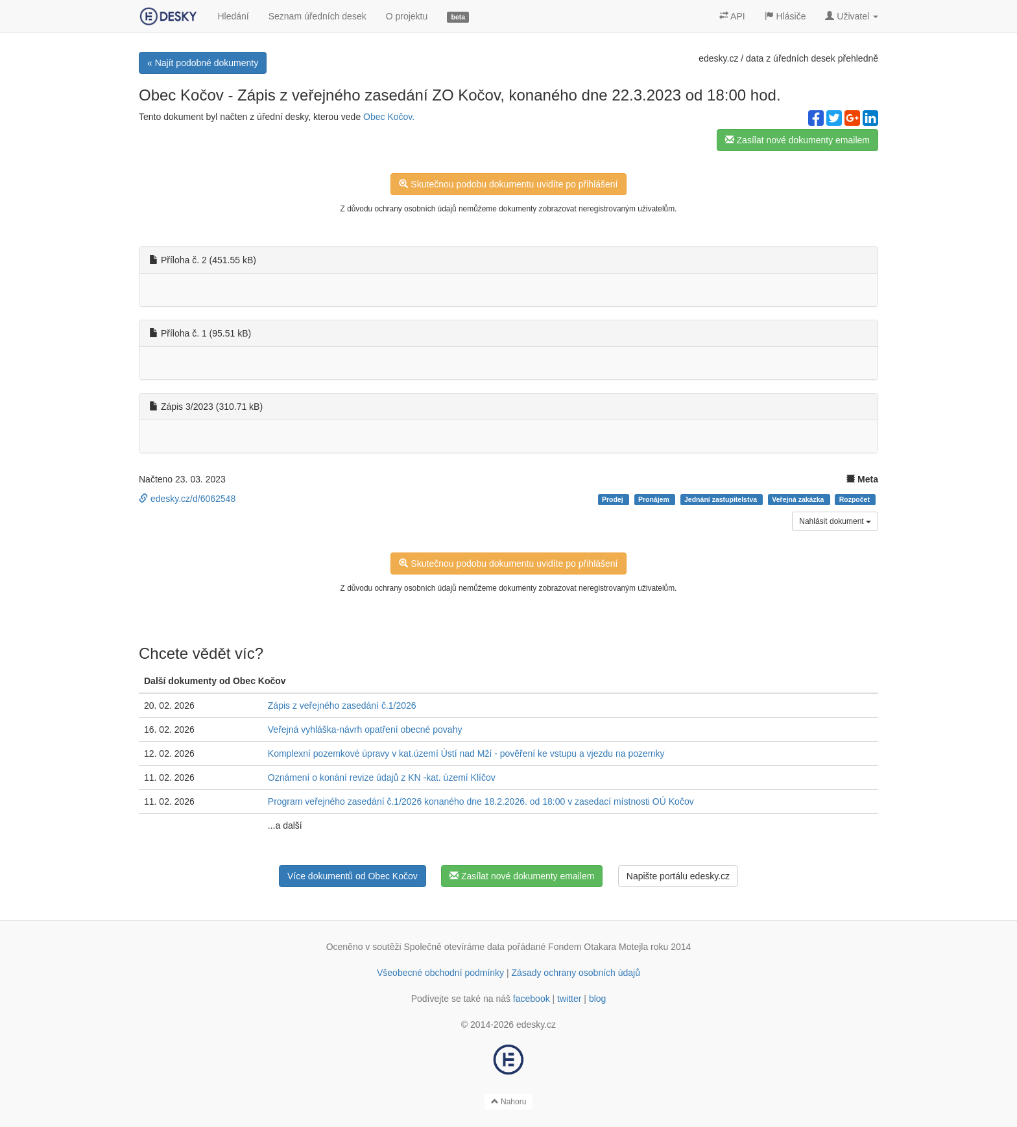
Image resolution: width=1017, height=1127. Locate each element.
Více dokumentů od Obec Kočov (352, 876)
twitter (569, 998)
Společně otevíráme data (454, 947)
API (732, 16)
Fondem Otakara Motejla (598, 947)
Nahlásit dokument (835, 521)
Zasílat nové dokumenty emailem (797, 140)
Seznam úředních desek (317, 16)
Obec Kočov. (388, 117)
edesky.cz (718, 58)
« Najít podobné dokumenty (202, 63)
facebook (531, 998)
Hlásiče (785, 16)
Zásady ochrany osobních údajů (576, 972)
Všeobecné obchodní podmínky (440, 972)
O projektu (407, 16)
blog (597, 998)
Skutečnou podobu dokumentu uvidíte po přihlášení (508, 184)
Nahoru (509, 1101)
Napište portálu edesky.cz (678, 876)
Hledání (232, 16)
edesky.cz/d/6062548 (187, 498)
